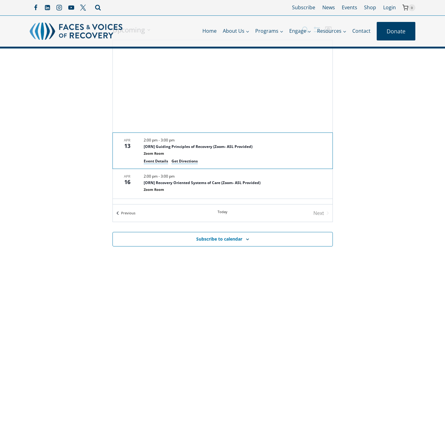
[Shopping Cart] (408, 7)
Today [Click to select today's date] (222, 211)
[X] (83, 8)
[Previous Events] (126, 213)
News (328, 7)
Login (389, 7)
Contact (361, 30)
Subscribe (303, 7)
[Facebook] (35, 8)
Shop (370, 7)
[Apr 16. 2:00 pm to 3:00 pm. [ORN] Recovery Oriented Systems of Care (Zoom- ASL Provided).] (222, 184)
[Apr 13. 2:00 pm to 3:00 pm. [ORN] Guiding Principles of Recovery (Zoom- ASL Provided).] (222, 150)
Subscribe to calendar (219, 239)
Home (209, 30)
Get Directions (185, 161)
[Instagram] (59, 8)
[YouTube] (71, 8)
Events (349, 7)
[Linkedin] (47, 8)
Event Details (156, 161)
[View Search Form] (98, 8)
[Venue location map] (223, 86)
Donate (396, 31)
